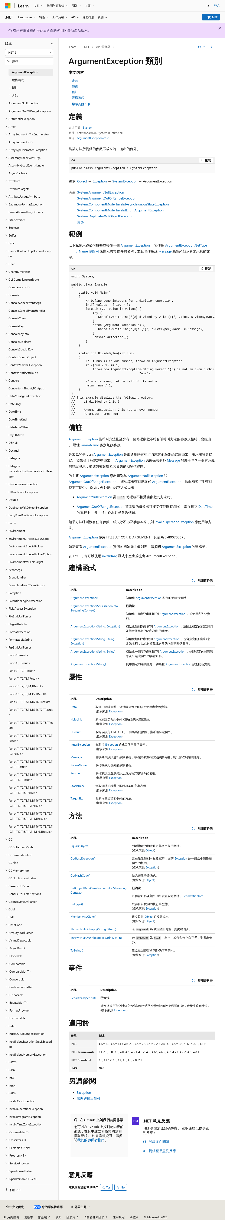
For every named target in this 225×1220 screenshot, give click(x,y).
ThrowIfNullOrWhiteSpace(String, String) (97, 938)
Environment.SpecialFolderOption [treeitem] (30, 554)
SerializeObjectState (84, 998)
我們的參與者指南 (91, 1140)
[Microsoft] (8, 6)
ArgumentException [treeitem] (25, 72)
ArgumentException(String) (88, 664)
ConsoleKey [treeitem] (16, 326)
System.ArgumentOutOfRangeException (106, 198)
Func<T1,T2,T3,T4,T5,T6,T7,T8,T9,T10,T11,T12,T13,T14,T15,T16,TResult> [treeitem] (30, 829)
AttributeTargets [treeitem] (19, 189)
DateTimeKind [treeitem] (18, 419)
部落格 (42, 1217)
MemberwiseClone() (83, 916)
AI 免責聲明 (11, 1217)
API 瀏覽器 (103, 47)
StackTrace (78, 786)
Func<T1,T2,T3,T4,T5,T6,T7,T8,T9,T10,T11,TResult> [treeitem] (30, 764)
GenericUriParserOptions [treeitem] (25, 894)
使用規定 (119, 1217)
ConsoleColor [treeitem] (17, 318)
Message (165, 251)
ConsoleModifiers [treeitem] (20, 342)
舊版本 (28, 1217)
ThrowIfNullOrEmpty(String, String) (93, 929)
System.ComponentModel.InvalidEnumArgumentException (120, 210)
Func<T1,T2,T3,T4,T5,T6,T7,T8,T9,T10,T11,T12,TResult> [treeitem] (30, 777)
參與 (58, 1217)
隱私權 (70, 1217)
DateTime (205, 506)
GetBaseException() (83, 858)
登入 (217, 5)
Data (74, 707)
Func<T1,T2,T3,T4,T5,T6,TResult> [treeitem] (30, 702)
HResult (76, 732)
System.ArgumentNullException (100, 192)
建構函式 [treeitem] (18, 80)
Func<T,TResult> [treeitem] (20, 663)
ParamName (90, 445)
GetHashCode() (80, 875)
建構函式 (78, 97)
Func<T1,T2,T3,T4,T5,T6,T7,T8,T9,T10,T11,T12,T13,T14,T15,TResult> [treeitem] (30, 816)
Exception (99, 181)
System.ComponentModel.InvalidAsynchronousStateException (123, 204)
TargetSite (77, 798)
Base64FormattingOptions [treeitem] (26, 212)
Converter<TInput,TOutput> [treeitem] (27, 388)
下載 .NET (211, 17)
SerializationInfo (193, 896)
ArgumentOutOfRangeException (92, 481)
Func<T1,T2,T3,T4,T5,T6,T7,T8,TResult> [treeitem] (31, 725)
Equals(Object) (80, 846)
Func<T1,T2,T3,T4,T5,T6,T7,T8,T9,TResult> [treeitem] (30, 738)
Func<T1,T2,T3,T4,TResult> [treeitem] (26, 686)
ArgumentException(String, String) (93, 651)
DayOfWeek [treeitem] (16, 435)
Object (82, 181)
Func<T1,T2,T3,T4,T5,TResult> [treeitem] (28, 694)
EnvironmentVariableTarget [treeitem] (26, 562)
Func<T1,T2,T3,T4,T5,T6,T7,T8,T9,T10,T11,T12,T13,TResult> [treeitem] (30, 790)
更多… (82, 222)
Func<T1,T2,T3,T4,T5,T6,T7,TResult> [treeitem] (31, 712)
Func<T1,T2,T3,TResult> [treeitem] (24, 678)
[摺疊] (52, 43)
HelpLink (76, 719)
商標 (133, 1217)
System (87, 127)
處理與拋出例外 (89, 1098)
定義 (75, 81)
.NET (86, 47)
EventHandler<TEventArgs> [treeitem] (27, 585)
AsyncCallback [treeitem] (18, 173)
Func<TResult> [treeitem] (19, 655)
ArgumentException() (84, 598)
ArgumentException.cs (91, 138)
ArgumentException (135, 245)
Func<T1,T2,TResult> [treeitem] (22, 671)
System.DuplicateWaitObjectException (105, 216)
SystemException (124, 181)
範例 (75, 86)
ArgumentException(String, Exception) (95, 626)
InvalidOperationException (174, 522)
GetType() (77, 904)
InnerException (80, 744)
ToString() (77, 950)
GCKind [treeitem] (13, 863)
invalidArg (109, 556)
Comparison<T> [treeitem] (19, 287)
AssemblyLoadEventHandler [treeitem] (27, 165)
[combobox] (29, 52)
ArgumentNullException (145, 475)
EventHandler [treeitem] (17, 577)
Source (75, 773)
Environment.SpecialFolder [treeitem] (26, 546)
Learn (72, 47)
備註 (75, 92)
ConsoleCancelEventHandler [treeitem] (27, 311)
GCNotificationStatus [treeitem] (22, 878)
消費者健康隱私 (94, 1217)
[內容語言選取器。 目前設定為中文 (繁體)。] (15, 1207)
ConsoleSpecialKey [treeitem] (21, 349)
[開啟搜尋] (208, 6)
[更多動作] (211, 47)
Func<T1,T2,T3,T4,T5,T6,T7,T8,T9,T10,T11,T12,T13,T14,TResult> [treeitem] (30, 803)
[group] (142, 345)
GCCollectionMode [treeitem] (21, 847)
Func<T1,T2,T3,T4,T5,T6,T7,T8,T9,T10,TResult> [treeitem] (30, 751)
